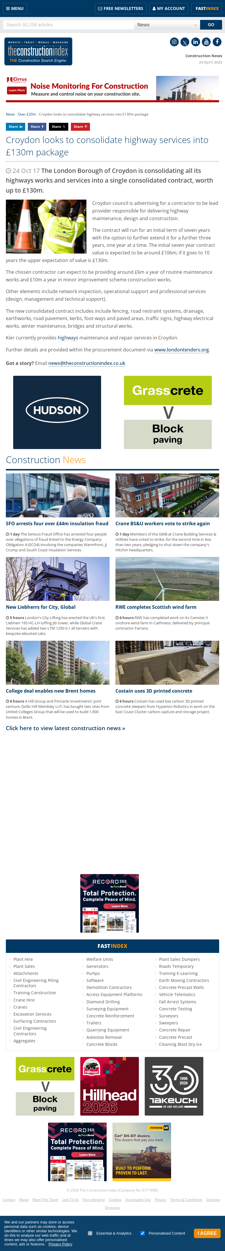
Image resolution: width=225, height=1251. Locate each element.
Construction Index (38, 52)
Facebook (217, 42)
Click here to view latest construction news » (65, 728)
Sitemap (213, 1199)
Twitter (184, 42)
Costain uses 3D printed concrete (153, 691)
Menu (17, 8)
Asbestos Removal (104, 1037)
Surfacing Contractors (34, 1021)
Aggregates (24, 1040)
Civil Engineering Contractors (30, 1030)
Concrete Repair (175, 1030)
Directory (112, 1207)
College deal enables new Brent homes (51, 691)
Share (13, 126)
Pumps (93, 973)
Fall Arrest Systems (177, 1001)
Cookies (115, 1199)
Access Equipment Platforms (114, 994)
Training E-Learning (178, 973)
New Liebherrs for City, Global (41, 607)
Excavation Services (32, 1014)
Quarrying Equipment (107, 1030)
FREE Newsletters (123, 8)
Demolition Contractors (109, 987)
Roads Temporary (176, 966)
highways (68, 337)
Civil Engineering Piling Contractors (36, 983)
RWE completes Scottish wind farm (156, 607)
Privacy (160, 1199)
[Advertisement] (112, 800)
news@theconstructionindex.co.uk (86, 363)
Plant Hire (23, 959)
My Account (171, 8)
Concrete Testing (175, 1009)
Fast (207, 8)
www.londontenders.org (181, 349)
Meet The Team (45, 1199)
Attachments (25, 973)
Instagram (174, 42)
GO (211, 24)
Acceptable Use (138, 1199)
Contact (9, 1199)
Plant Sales (24, 966)
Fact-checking (94, 1199)
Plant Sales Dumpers (179, 959)
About (24, 1199)
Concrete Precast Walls (181, 987)
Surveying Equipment (107, 1009)
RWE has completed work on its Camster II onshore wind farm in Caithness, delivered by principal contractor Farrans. (162, 623)
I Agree (207, 1233)
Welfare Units (99, 959)
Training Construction (34, 992)
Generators (97, 966)
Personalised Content (162, 1233)
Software (95, 980)
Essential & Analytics (110, 1233)
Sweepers (168, 1023)
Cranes (20, 1007)
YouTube (206, 42)
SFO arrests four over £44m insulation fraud (57, 523)
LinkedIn (195, 42)
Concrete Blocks (101, 1044)
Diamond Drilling (103, 1001)
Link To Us (70, 1199)
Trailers (93, 1023)
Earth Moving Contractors (184, 980)
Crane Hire (24, 1000)
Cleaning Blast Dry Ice (180, 1044)
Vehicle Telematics (177, 994)
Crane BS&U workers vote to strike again (162, 523)
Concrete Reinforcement (110, 1016)
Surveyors (168, 1016)
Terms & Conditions (186, 1199)
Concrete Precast (175, 1037)
